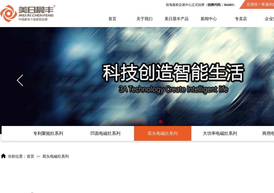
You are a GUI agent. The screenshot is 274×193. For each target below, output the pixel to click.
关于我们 (144, 19)
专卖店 (241, 19)
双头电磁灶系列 (56, 156)
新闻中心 (209, 19)
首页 (112, 19)
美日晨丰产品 (177, 19)
